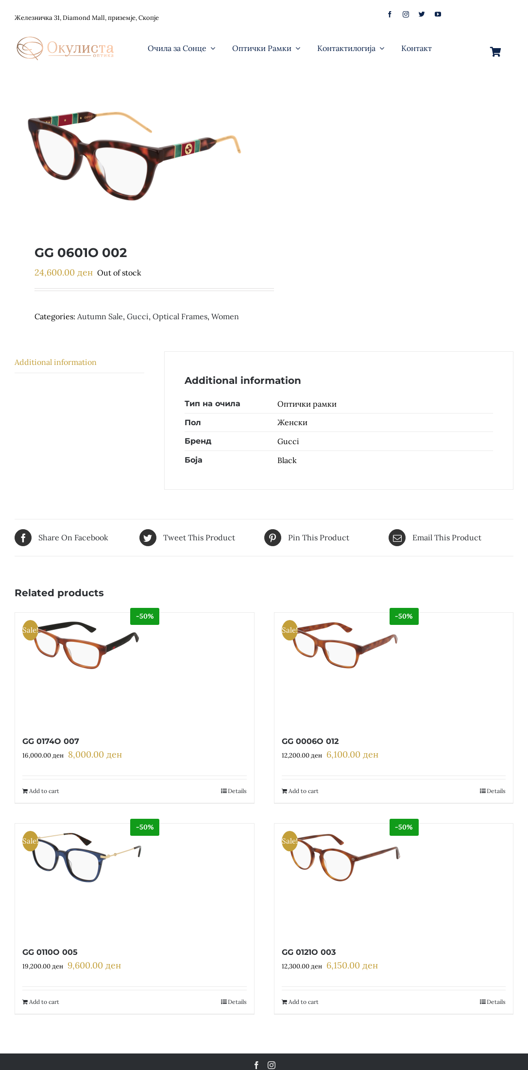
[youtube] (438, 14)
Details (237, 790)
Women (225, 316)
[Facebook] (256, 1065)
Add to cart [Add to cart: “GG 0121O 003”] (304, 1001)
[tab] (79, 362)
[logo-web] (66, 33)
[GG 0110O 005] (84, 879)
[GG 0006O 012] (344, 669)
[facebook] (390, 14)
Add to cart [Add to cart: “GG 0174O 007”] (44, 790)
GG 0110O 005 (50, 952)
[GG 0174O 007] (84, 669)
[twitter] (422, 14)
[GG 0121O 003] (344, 879)
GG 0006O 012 (310, 741)
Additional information (56, 362)
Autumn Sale (100, 316)
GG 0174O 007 (50, 741)
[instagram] (406, 14)
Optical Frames (180, 316)
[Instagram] (271, 1065)
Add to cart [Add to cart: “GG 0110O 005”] (44, 1001)
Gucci (138, 316)
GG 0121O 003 (309, 952)
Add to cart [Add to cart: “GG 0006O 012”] (304, 790)
